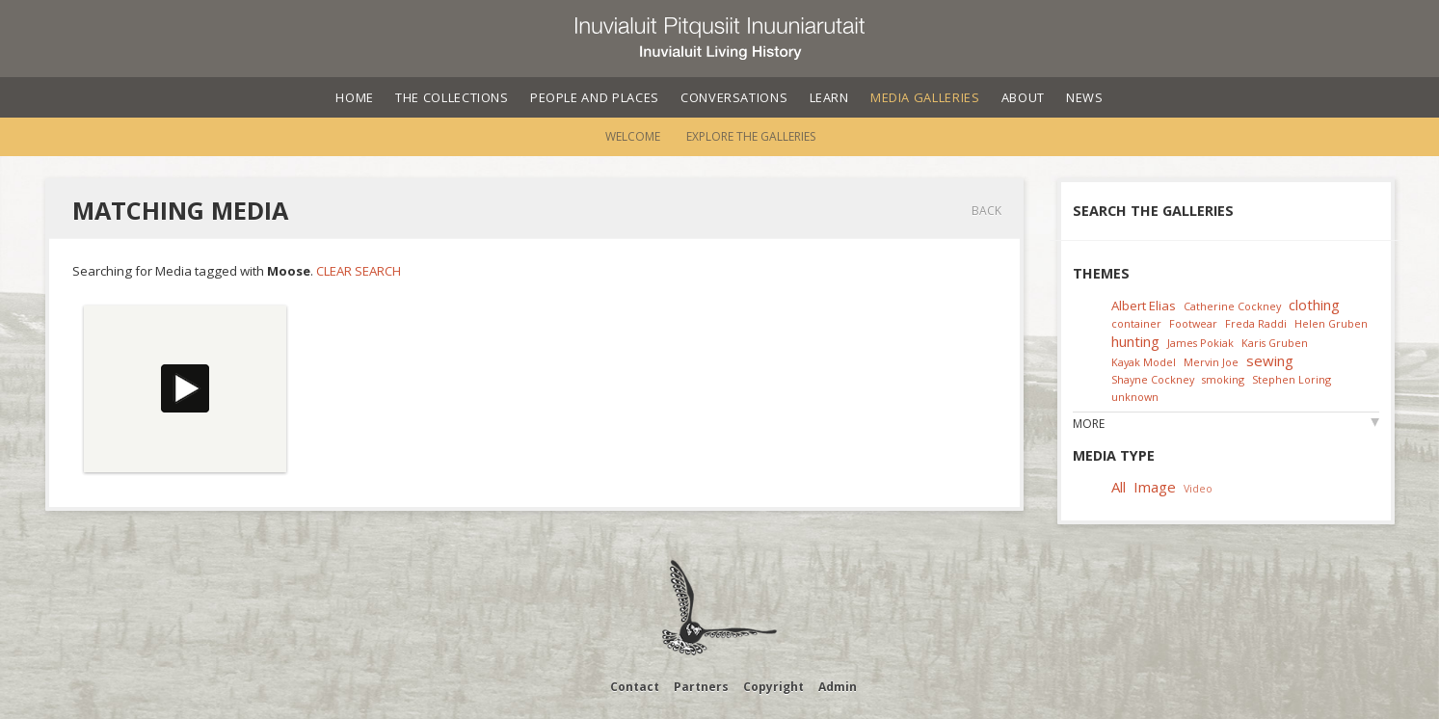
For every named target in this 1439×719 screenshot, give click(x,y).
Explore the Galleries (750, 136)
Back (986, 210)
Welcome (632, 136)
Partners (701, 687)
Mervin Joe (1211, 362)
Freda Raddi (1256, 323)
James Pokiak (1200, 342)
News (1085, 97)
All (1118, 486)
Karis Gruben (1274, 342)
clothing (1314, 304)
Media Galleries (925, 97)
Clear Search (358, 271)
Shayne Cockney (1152, 379)
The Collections (452, 97)
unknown (1135, 396)
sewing (1269, 360)
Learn (829, 97)
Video (1198, 488)
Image (1154, 486)
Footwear (1193, 323)
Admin (837, 687)
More (1089, 423)
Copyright (773, 687)
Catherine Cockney (1232, 306)
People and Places (594, 97)
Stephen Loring (1291, 379)
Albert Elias (1143, 305)
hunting (1135, 341)
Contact (634, 687)
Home (354, 97)
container (1136, 323)
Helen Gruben (1331, 323)
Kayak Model (1143, 362)
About (1023, 97)
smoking (1223, 379)
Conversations (733, 97)
